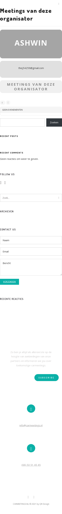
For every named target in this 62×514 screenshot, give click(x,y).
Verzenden (9, 281)
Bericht (31, 267)
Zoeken (54, 122)
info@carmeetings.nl (31, 425)
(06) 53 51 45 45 (31, 464)
